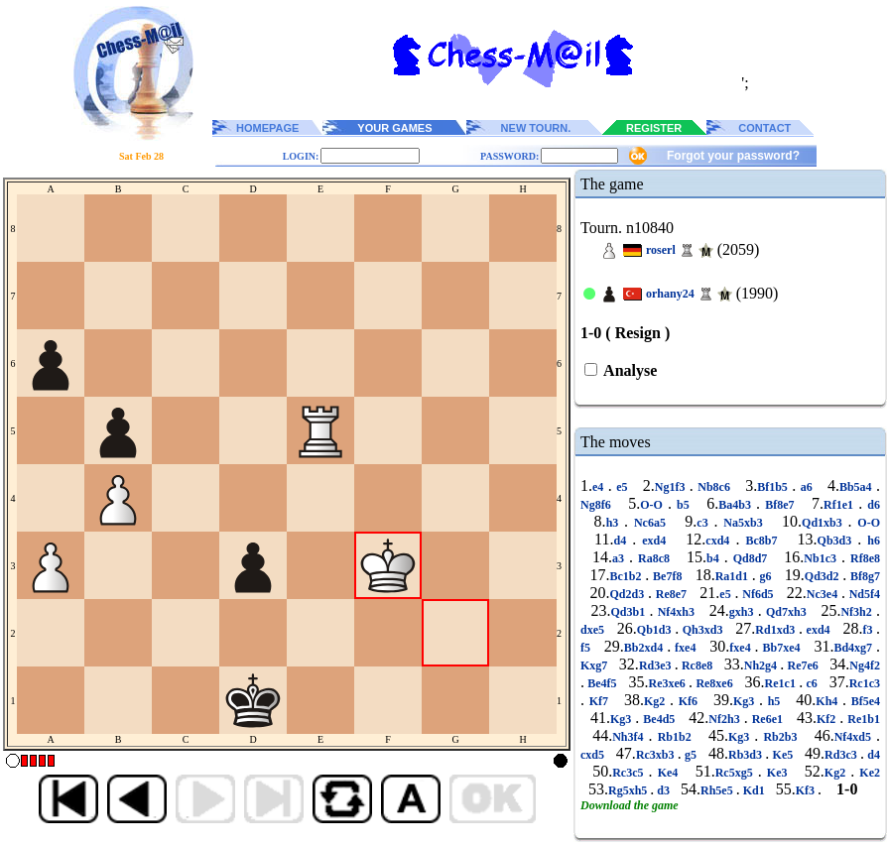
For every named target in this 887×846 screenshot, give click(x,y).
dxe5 (594, 630)
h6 (870, 540)
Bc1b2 (628, 576)
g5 (691, 755)
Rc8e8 (697, 665)
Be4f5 (602, 683)
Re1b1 (861, 719)
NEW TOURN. (536, 128)
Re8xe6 (714, 683)
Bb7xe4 (782, 648)
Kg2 (657, 701)
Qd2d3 (629, 594)
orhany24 (670, 294)
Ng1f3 (672, 487)
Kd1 (754, 790)
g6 (766, 576)
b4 (715, 558)
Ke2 (867, 773)
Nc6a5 (650, 523)
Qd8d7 (750, 558)
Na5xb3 (742, 523)
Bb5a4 (857, 487)
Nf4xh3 (675, 612)
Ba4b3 (737, 505)
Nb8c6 (714, 487)
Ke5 (782, 755)
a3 (620, 558)
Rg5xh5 (629, 790)
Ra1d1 (733, 576)
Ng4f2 (864, 665)
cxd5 (593, 755)
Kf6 (688, 701)
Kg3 (746, 701)
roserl (661, 250)
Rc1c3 (864, 683)
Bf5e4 (863, 701)
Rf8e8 (862, 558)
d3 (663, 790)
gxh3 (743, 612)
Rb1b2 (675, 737)
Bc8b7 (761, 540)
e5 (622, 487)
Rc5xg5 (736, 773)
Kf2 (828, 719)
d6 (871, 505)
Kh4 (829, 701)
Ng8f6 (598, 505)
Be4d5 (659, 719)
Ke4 (668, 773)
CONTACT (764, 128)
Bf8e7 (780, 505)
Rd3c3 (842, 755)
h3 (615, 523)
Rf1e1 (841, 505)
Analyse (628, 370)
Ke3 (777, 773)
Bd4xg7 (854, 648)
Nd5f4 (862, 594)
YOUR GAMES (394, 128)
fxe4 (685, 648)
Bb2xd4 (645, 648)
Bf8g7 (863, 576)
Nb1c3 (822, 558)
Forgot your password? (733, 156)
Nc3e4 (824, 594)
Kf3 (807, 790)
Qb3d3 (838, 540)
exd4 (654, 540)
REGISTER (654, 128)
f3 (869, 630)
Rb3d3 (746, 755)
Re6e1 (767, 719)
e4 (600, 487)
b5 (683, 505)
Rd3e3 (657, 665)
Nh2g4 (762, 665)
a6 (806, 487)
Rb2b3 (780, 737)
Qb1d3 (656, 630)
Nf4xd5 (855, 737)
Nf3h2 (858, 612)
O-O (654, 505)
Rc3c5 (630, 773)
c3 (705, 523)
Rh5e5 (718, 790)
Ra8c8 (654, 558)
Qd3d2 (823, 576)
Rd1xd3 (777, 630)
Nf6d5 (757, 594)
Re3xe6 (668, 683)
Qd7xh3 (786, 612)
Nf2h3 (725, 719)
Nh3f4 (630, 737)
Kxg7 (595, 665)
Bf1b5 (774, 487)
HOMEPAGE (267, 128)
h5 (774, 701)
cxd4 (720, 540)
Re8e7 (671, 594)
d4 (622, 540)
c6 (812, 683)
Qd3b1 (630, 612)
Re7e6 (803, 665)
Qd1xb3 (825, 523)
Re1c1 (782, 683)
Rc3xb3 (657, 755)
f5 (587, 648)
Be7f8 (667, 576)
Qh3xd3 (702, 630)
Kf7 (598, 701)
